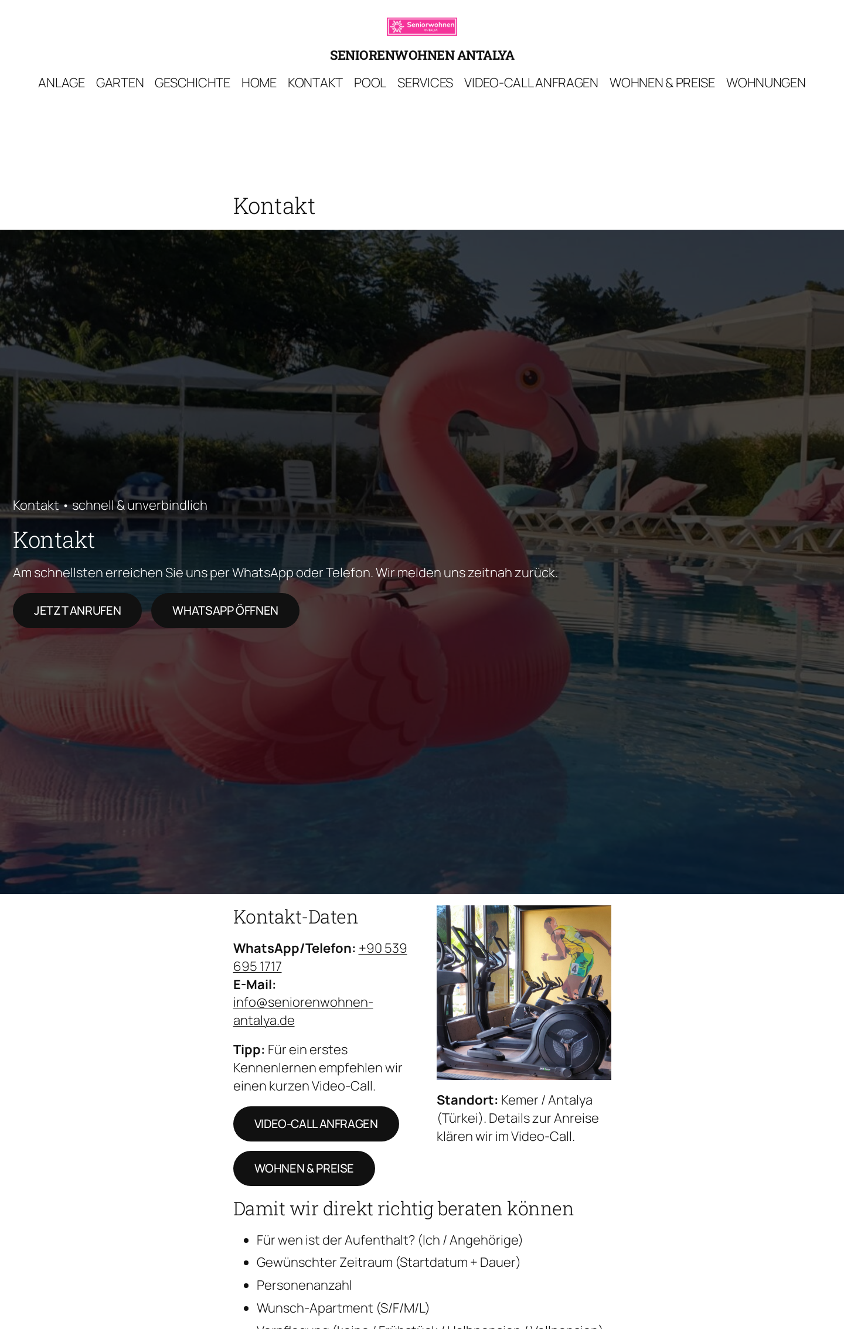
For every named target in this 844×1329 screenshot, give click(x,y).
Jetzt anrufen (77, 610)
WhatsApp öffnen (225, 610)
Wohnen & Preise (304, 1168)
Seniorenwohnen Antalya (422, 54)
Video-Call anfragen (316, 1124)
